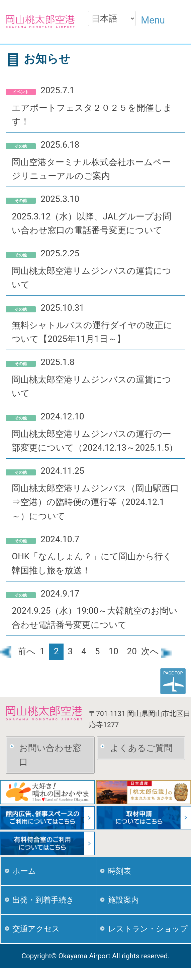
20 (132, 651)
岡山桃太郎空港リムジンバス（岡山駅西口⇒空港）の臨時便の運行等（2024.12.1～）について (95, 502)
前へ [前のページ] (17, 651)
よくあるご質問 (141, 748)
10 (113, 651)
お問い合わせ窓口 (50, 755)
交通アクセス (36, 928)
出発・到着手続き (43, 900)
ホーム (24, 871)
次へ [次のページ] (156, 651)
